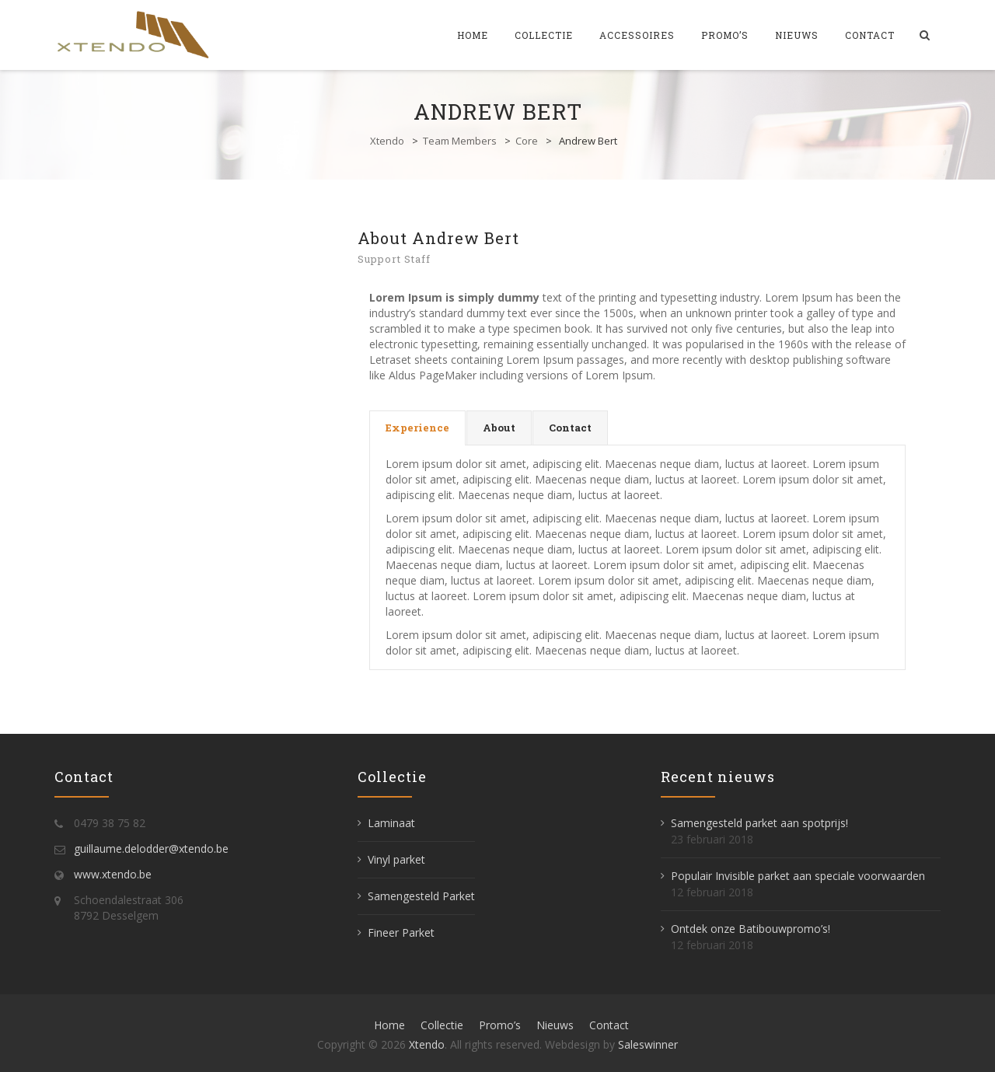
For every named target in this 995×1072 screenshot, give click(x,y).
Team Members (460, 141)
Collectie (544, 35)
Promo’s (725, 35)
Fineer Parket (401, 932)
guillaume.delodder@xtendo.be (151, 848)
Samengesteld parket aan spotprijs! (759, 822)
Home (472, 35)
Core (526, 141)
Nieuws (797, 35)
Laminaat (391, 822)
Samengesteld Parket (421, 896)
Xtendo (387, 141)
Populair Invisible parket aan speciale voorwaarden (798, 875)
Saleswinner (648, 1044)
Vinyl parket (396, 859)
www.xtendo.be (113, 874)
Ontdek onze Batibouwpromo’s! (750, 928)
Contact (870, 35)
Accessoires (637, 35)
